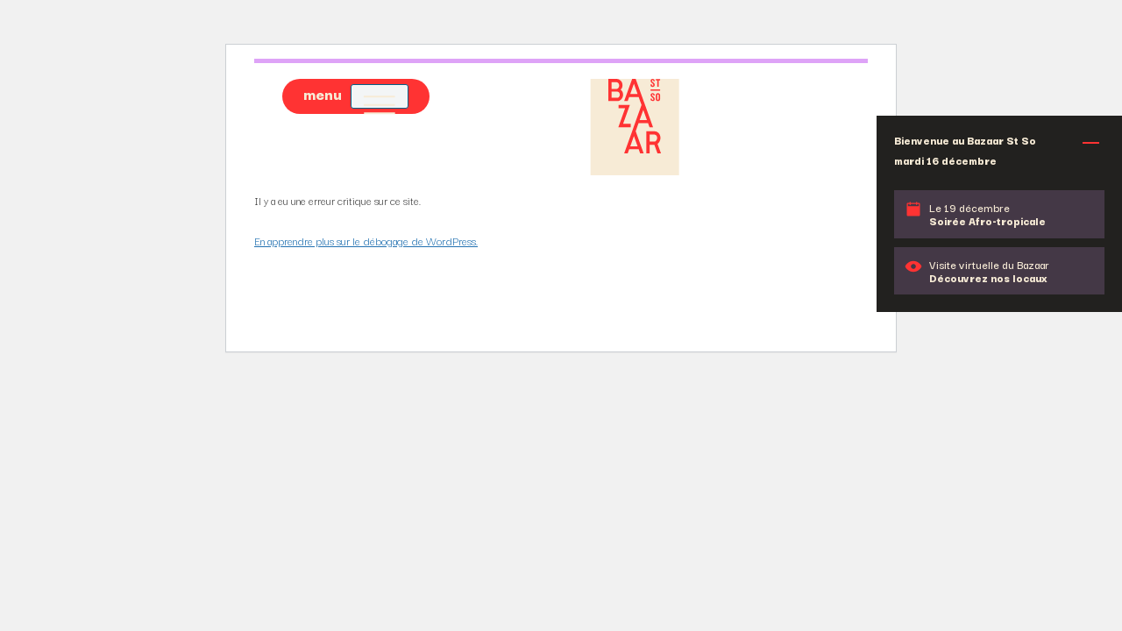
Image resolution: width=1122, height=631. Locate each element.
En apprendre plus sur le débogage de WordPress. (366, 240)
